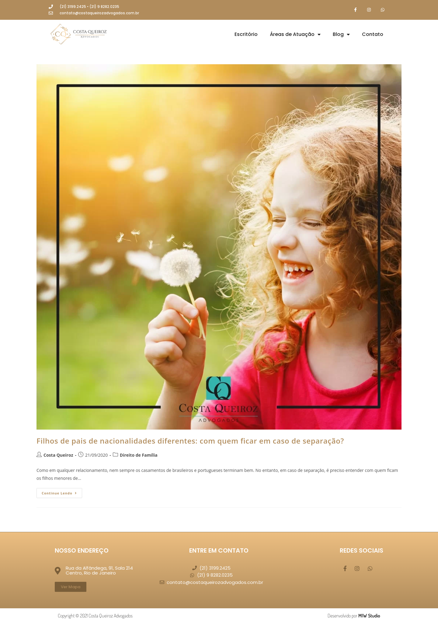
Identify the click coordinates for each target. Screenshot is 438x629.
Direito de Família (139, 455)
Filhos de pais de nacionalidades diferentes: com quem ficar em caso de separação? (190, 441)
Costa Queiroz (58, 455)
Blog (341, 34)
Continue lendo (62, 491)
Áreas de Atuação (295, 34)
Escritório (246, 34)
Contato (372, 34)
